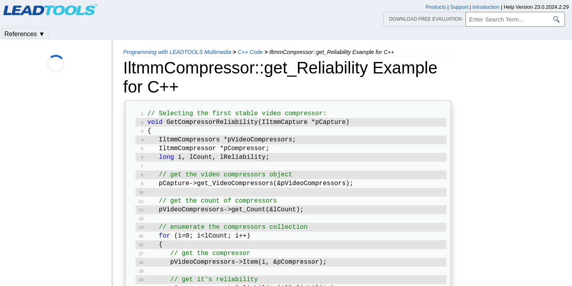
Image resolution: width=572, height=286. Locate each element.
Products (435, 7)
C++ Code (250, 52)
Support (459, 7)
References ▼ (24, 34)
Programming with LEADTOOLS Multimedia (177, 52)
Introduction (485, 7)
